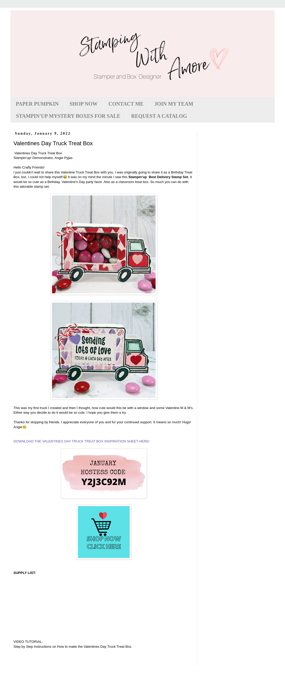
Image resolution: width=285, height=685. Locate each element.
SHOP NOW (84, 104)
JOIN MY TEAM (173, 104)
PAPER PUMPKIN (37, 104)
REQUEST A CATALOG (159, 116)
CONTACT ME (125, 104)
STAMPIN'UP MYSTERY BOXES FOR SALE (68, 116)
